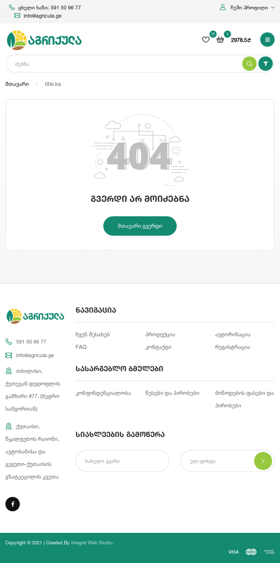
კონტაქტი (158, 346)
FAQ (81, 346)
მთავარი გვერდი (140, 225)
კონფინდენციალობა (103, 392)
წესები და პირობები (172, 392)
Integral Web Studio (91, 542)
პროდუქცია (160, 334)
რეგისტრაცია (232, 346)
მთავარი (17, 83)
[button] (247, 7)
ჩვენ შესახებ (93, 334)
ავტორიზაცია (232, 334)
